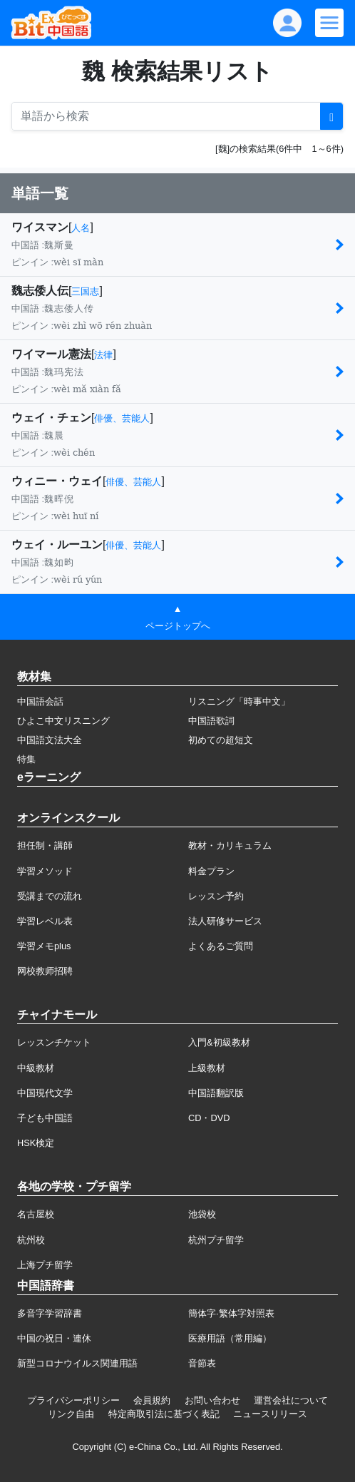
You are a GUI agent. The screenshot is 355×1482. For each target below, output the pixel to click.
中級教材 (35, 1068)
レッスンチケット (54, 1042)
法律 (103, 354)
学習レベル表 (45, 921)
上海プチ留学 (45, 1264)
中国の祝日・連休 (54, 1338)
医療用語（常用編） (230, 1338)
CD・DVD (209, 1118)
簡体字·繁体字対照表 (231, 1313)
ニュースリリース (270, 1414)
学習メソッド (45, 871)
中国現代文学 (45, 1093)
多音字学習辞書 (49, 1313)
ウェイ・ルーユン (57, 544)
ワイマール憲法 (51, 354)
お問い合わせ (212, 1400)
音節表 (202, 1363)
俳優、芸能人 (122, 418)
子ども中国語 (45, 1118)
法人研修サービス (225, 921)
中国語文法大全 (49, 740)
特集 (26, 759)
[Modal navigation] (329, 23)
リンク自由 (71, 1414)
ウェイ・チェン (51, 418)
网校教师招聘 (45, 971)
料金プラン (211, 871)
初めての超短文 (220, 740)
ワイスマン (39, 227)
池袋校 (202, 1214)
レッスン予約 (216, 896)
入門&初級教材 (219, 1042)
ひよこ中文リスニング (63, 720)
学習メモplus (44, 946)
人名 (80, 228)
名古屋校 (35, 1214)
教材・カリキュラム (230, 845)
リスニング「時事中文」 (239, 701)
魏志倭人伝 (39, 291)
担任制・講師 (45, 845)
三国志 (85, 291)
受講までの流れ (49, 896)
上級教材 (206, 1068)
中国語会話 (40, 701)
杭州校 (31, 1240)
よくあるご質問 (220, 946)
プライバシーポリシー (73, 1400)
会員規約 (151, 1400)
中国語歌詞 (211, 720)
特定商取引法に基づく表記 (164, 1414)
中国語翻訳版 (216, 1093)
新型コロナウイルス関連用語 (77, 1363)
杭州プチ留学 (216, 1240)
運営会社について (291, 1400)
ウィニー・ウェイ (57, 481)
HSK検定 (35, 1143)
